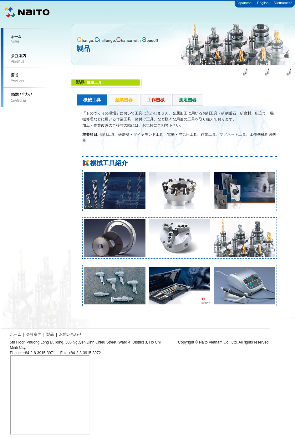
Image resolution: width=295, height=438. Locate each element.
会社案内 (33, 334)
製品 (50, 334)
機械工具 (92, 99)
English (262, 3)
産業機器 (124, 99)
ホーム (15, 334)
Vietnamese (283, 3)
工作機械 (156, 99)
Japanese (244, 3)
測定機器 (187, 99)
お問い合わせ (70, 334)
